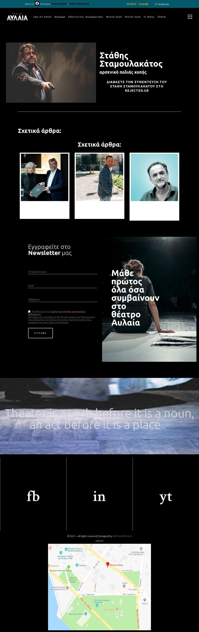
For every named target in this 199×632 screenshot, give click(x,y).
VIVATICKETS (59, 4)
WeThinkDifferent (122, 536)
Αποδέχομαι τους (41, 311)
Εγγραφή (143, 4)
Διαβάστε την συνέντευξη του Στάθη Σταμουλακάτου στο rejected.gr (137, 86)
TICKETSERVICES (79, 4)
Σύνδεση (131, 4)
